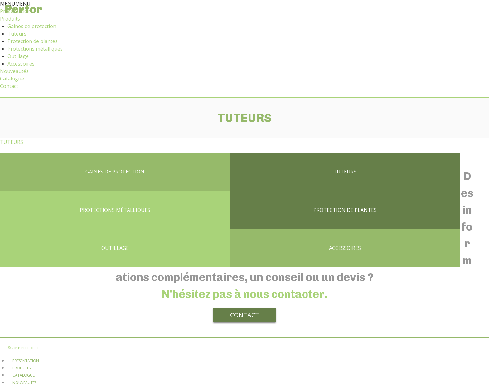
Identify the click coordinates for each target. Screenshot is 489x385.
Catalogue (12, 78)
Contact (9, 86)
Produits (10, 18)
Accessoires (21, 63)
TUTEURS (11, 142)
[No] (422, 378)
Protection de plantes (32, 41)
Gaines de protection (31, 26)
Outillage (18, 56)
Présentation (25, 321)
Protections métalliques (35, 48)
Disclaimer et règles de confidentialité (50, 357)
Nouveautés (14, 71)
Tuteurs (17, 33)
